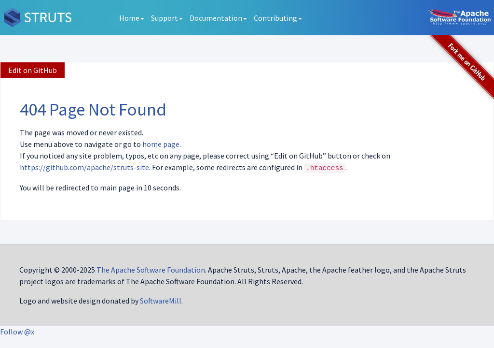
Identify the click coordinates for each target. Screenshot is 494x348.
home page (160, 144)
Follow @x (17, 331)
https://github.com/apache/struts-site (84, 167)
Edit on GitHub (32, 70)
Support (167, 18)
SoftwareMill (160, 300)
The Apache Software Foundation (150, 270)
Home (131, 18)
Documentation (218, 18)
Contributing (278, 18)
